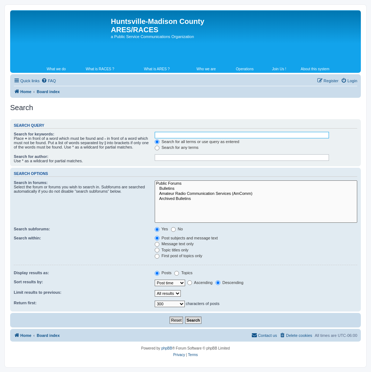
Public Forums (256, 183)
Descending (229, 282)
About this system (315, 69)
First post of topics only (179, 256)
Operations (245, 69)
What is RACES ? (100, 69)
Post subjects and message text (186, 238)
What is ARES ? (157, 69)
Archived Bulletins (256, 198)
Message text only (174, 244)
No (177, 229)
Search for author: (31, 156)
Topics (183, 273)
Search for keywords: (34, 134)
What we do (56, 69)
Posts (163, 273)
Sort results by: (28, 282)
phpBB (166, 348)
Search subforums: (32, 229)
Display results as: (31, 273)
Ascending (200, 282)
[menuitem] (48, 80)
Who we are (206, 69)
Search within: (27, 238)
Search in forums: (31, 182)
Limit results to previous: (37, 292)
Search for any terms (177, 147)
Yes (161, 229)
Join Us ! (279, 69)
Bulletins (256, 188)
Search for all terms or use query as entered (197, 141)
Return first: (25, 303)
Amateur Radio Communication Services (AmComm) (256, 193)
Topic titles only (171, 250)
